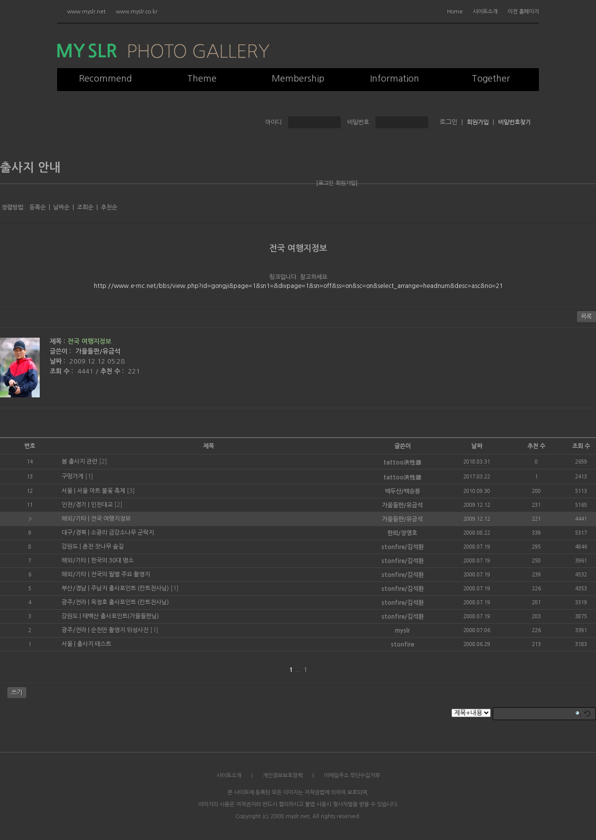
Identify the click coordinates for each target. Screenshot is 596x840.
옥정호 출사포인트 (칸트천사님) (130, 602)
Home (455, 11)
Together (491, 78)
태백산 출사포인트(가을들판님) (120, 616)
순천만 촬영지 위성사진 (120, 630)
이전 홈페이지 (523, 11)
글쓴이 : (61, 351)
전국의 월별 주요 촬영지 (120, 574)
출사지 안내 (30, 168)
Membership (298, 78)
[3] (131, 491)
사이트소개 (485, 11)
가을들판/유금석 (97, 351)
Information (394, 78)
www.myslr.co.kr (136, 11)
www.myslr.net (86, 11)
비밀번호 (358, 122)
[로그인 (324, 183)
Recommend (105, 78)
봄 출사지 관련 (79, 462)
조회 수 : (62, 371)
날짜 (476, 446)
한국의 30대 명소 (112, 560)
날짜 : (58, 361)
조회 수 (581, 446)
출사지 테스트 (94, 644)
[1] (89, 476)
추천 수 (536, 446)
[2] (103, 462)
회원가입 (478, 122)
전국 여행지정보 (298, 248)
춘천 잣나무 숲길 (103, 547)
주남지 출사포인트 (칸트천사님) (130, 588)
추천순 (109, 207)
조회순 (85, 207)
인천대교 (102, 505)
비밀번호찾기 (514, 122)
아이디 (273, 122)
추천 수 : (113, 371)
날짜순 (61, 207)
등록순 (37, 207)
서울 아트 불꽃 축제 (101, 491)
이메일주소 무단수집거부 (352, 775)
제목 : (57, 341)
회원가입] (347, 183)
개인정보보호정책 (282, 775)
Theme (202, 78)
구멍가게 (72, 476)
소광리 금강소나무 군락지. (123, 533)
